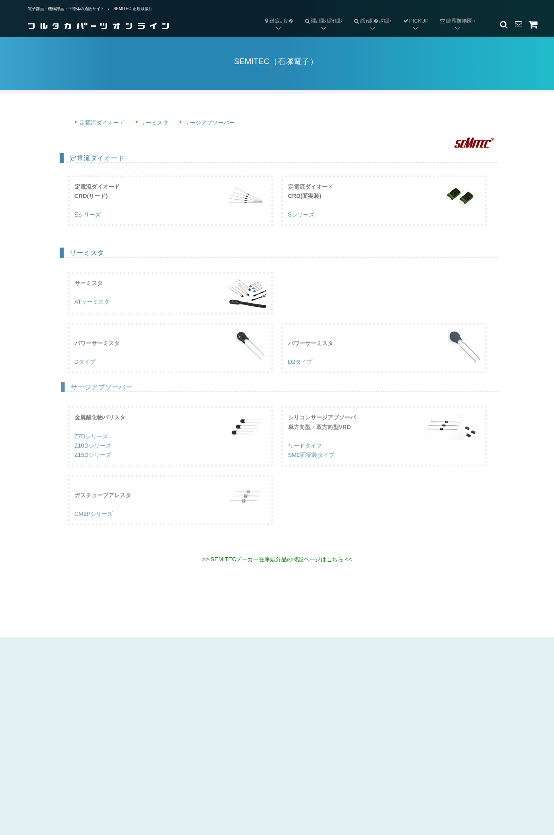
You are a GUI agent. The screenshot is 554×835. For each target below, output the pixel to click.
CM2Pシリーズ (94, 524)
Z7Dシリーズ (91, 447)
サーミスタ (154, 122)
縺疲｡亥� (278, 21)
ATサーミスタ (92, 313)
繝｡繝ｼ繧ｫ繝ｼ (321, 14)
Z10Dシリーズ (93, 456)
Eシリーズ (88, 215)
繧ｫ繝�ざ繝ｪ (370, 14)
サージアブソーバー (209, 122)
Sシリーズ (301, 215)
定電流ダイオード (101, 122)
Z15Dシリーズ (93, 465)
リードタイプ (305, 456)
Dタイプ (85, 373)
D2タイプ (300, 373)
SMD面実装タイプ (311, 465)
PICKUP (416, 21)
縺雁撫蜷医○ (454, 14)
